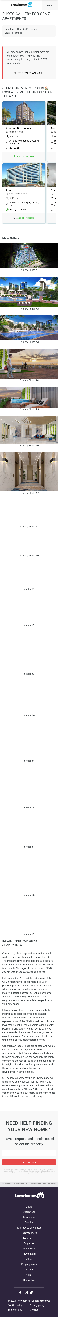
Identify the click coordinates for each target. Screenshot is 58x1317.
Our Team (29, 1269)
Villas (29, 1259)
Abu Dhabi (29, 1211)
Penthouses (29, 1248)
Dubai (49, 5)
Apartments (29, 1238)
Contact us (29, 1280)
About (29, 1274)
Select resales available (28, 73)
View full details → (15, 32)
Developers (29, 1217)
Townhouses (29, 1253)
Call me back (29, 1162)
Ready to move (29, 1232)
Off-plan (29, 1222)
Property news (29, 1264)
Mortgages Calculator (29, 1227)
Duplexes (29, 1243)
